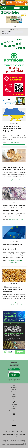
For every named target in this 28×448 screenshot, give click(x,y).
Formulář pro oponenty (14, 410)
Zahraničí (19, 142)
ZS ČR (10, 431)
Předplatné (14, 389)
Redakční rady (14, 408)
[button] (14, 375)
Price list (14, 420)
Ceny (9, 303)
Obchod (15, 142)
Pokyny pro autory (14, 406)
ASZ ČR (13, 431)
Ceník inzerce (14, 418)
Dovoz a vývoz (11, 179)
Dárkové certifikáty (14, 391)
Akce (14, 398)
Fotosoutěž (14, 396)
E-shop (14, 394)
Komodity (10, 142)
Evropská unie (15, 219)
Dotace (9, 219)
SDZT (21, 431)
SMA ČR (17, 431)
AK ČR (7, 431)
